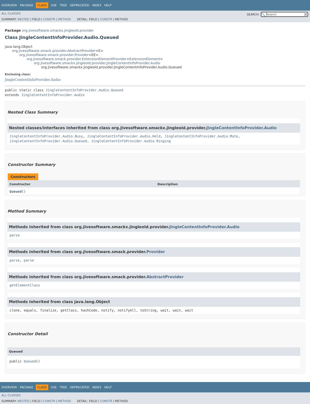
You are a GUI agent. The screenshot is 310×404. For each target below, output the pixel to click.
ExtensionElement (144, 59)
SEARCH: (253, 14)
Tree (63, 5)
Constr (49, 19)
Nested (23, 19)
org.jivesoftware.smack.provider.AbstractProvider (53, 51)
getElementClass (24, 285)
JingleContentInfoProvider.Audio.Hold (123, 136)
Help (108, 5)
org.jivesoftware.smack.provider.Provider (54, 55)
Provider (155, 251)
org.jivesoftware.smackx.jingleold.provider (58, 30)
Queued (15, 191)
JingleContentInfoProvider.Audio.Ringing (131, 141)
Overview (9, 5)
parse (14, 235)
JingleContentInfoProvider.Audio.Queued (84, 90)
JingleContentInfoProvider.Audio (33, 80)
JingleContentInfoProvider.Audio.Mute (201, 136)
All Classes (11, 13)
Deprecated (79, 5)
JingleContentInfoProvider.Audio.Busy (46, 136)
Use (54, 5)
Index (96, 5)
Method (64, 19)
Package (26, 5)
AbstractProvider (165, 277)
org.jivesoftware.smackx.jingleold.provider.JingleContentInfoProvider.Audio (97, 63)
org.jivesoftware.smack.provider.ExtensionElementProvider (76, 59)
